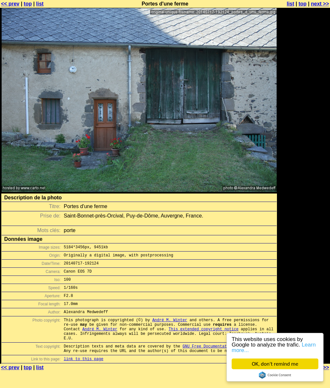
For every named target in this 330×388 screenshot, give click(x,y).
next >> (320, 3)
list (40, 3)
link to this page (83, 375)
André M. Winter (169, 329)
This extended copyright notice (203, 340)
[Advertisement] (304, 83)
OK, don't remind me (275, 363)
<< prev (10, 3)
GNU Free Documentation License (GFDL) (225, 360)
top (28, 3)
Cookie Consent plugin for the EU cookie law (275, 375)
